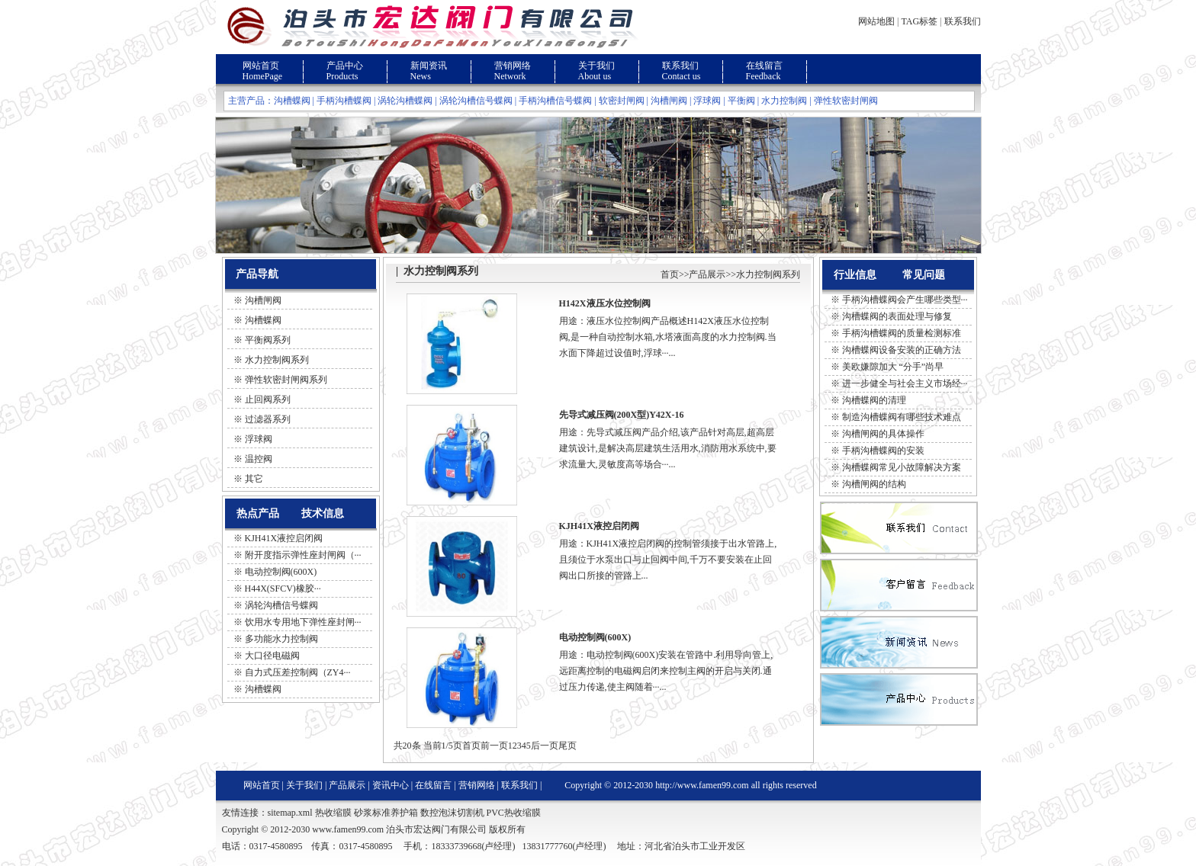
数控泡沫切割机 (452, 812)
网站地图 (876, 21)
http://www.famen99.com (702, 785)
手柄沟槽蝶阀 (344, 100)
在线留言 (764, 65)
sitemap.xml (290, 812)
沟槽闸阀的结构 (874, 484)
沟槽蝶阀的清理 (874, 400)
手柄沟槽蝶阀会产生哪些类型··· (905, 299)
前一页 (494, 745)
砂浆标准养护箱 (386, 812)
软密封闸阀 (622, 100)
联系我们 (962, 21)
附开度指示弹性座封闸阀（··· (303, 555)
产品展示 (707, 274)
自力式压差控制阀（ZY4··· (298, 672)
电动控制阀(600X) (281, 571)
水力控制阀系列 (768, 274)
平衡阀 (741, 100)
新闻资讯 (428, 65)
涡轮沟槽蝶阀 (405, 100)
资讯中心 (390, 785)
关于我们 (596, 65)
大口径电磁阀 (272, 655)
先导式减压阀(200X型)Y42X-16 (621, 414)
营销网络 (512, 65)
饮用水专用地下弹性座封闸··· (303, 622)
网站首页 (261, 65)
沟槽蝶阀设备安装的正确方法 (901, 350)
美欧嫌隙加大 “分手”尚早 (893, 366)
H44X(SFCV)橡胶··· (283, 588)
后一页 (544, 745)
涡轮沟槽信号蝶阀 (476, 100)
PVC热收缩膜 (514, 812)
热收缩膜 (333, 812)
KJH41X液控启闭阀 (284, 538)
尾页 (567, 745)
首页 (670, 274)
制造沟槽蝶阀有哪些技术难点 (901, 417)
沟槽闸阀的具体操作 (883, 433)
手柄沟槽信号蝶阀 (555, 100)
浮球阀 (707, 100)
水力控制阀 (784, 100)
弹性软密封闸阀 (846, 100)
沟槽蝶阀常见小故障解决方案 (901, 467)
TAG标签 (919, 21)
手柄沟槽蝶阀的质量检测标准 (901, 333)
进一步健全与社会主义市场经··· (905, 383)
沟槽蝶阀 (292, 100)
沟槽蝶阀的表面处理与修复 (897, 316)
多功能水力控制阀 (281, 638)
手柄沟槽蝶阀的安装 (883, 450)
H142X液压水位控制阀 (605, 303)
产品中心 (344, 65)
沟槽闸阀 (669, 100)
